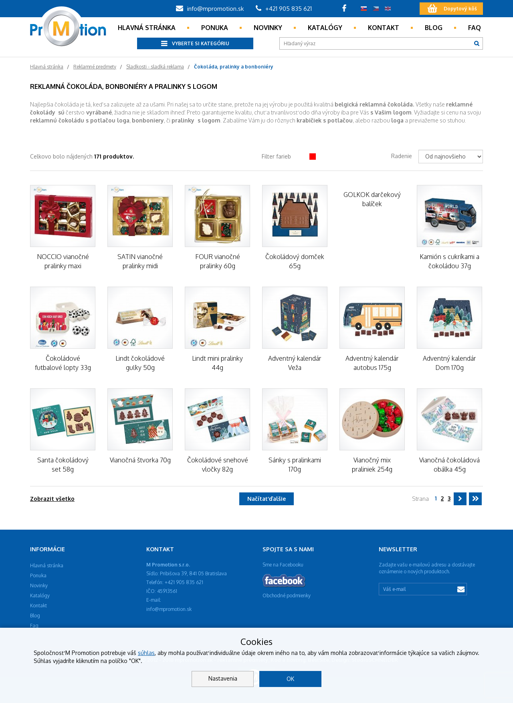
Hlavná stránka (147, 28)
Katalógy (325, 28)
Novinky (268, 28)
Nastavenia (222, 678)
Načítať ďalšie (266, 498)
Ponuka (214, 28)
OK (290, 678)
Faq (474, 28)
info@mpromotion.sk (210, 8)
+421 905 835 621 (284, 8)
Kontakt (383, 28)
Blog (433, 28)
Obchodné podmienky (287, 596)
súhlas (146, 652)
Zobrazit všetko (52, 498)
